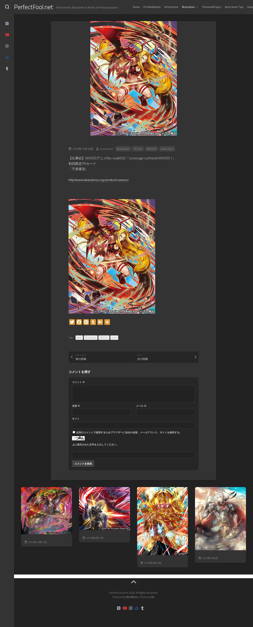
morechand (106, 149)
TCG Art (138, 149)
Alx (152, 597)
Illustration (181, 7)
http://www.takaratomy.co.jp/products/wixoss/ (102, 180)
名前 (76, 406)
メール (141, 406)
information (164, 7)
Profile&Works (145, 7)
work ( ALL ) (167, 149)
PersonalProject (204, 7)
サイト (75, 419)
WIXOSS (152, 149)
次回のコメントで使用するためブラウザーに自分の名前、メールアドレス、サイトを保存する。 (129, 433)
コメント (78, 382)
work (114, 338)
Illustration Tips (227, 7)
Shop (243, 7)
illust (79, 338)
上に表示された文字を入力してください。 (95, 445)
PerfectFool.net (41, 7)
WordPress (132, 597)
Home (129, 7)
